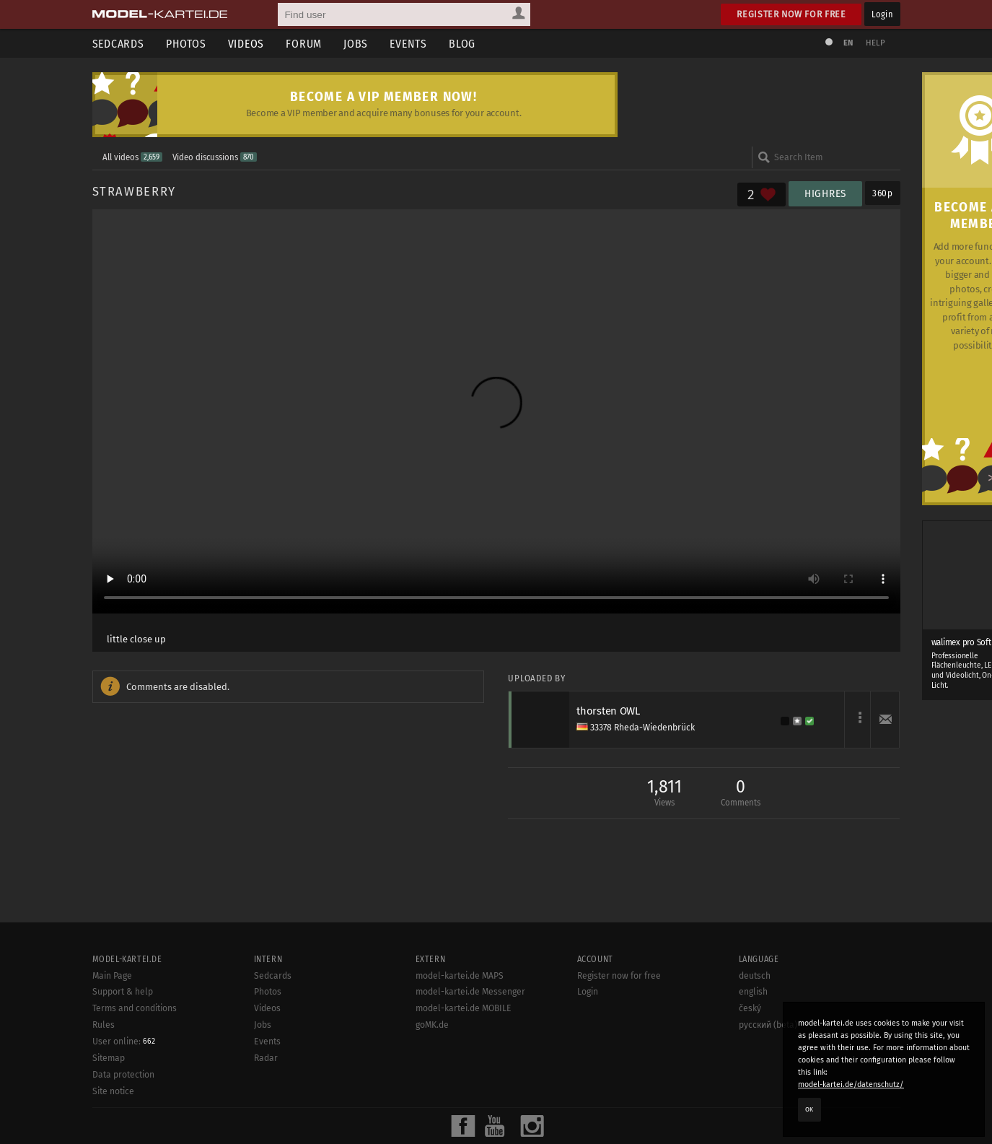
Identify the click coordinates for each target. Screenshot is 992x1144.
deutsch (755, 1027)
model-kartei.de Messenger (470, 1044)
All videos (132, 157)
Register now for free (791, 14)
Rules (103, 1076)
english (753, 1044)
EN (848, 43)
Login (882, 14)
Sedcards (118, 44)
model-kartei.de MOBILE (464, 1060)
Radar (266, 1109)
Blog (462, 44)
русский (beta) (768, 1076)
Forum (304, 44)
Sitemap (108, 1109)
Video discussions (214, 157)
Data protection (123, 1126)
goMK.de (432, 1076)
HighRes (825, 194)
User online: (123, 1093)
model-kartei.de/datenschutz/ (851, 1084)
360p (882, 193)
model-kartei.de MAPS (460, 1027)
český (750, 1060)
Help (876, 43)
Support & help (122, 1044)
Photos (186, 44)
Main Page (112, 1027)
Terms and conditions (134, 1060)
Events (408, 44)
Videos (246, 44)
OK (809, 1109)
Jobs (355, 44)
